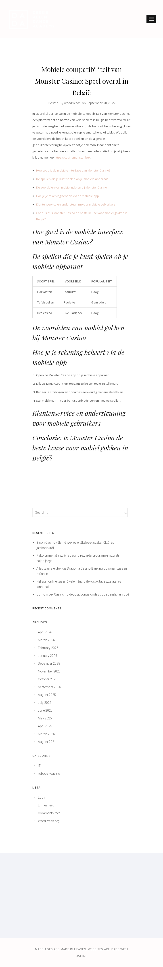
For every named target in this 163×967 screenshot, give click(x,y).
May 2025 (45, 718)
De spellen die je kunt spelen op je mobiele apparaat (72, 179)
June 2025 (45, 710)
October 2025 (47, 679)
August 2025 (47, 695)
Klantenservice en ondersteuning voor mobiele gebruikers (75, 204)
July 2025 (44, 702)
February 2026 (48, 648)
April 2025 (45, 726)
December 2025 (49, 663)
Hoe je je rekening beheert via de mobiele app (67, 196)
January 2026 (47, 655)
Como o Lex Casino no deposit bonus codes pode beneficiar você (82, 594)
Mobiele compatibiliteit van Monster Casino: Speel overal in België (81, 81)
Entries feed (46, 805)
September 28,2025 (101, 103)
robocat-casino (49, 773)
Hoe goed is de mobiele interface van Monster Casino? (73, 170)
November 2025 (49, 671)
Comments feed (49, 813)
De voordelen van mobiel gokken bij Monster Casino (71, 187)
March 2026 (46, 640)
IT (39, 766)
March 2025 (46, 734)
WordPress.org (49, 821)
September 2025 (49, 687)
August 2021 (47, 742)
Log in (42, 797)
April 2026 (45, 632)
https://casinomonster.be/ (72, 157)
